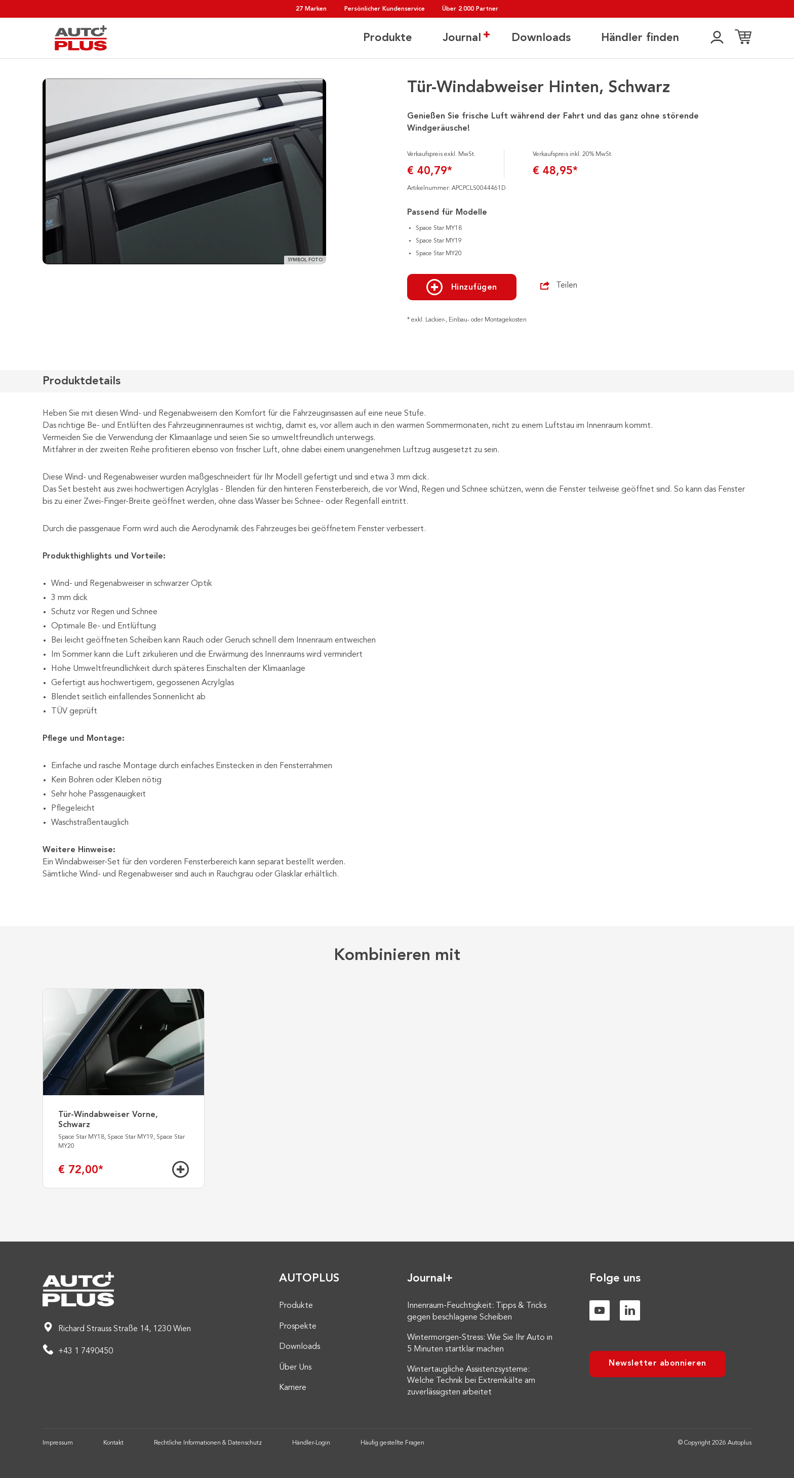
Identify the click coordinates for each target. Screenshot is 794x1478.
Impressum (58, 1443)
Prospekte (297, 1327)
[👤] (717, 38)
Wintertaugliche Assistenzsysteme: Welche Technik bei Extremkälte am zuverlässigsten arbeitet (471, 1381)
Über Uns (295, 1368)
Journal (462, 37)
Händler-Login (311, 1443)
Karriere (292, 1388)
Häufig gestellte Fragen (392, 1443)
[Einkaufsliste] (743, 38)
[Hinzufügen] (180, 1169)
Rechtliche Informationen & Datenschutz (208, 1443)
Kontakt (113, 1443)
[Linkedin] (630, 1310)
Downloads (541, 38)
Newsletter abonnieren (657, 1364)
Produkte (387, 38)
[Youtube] (599, 1310)
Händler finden (640, 38)
